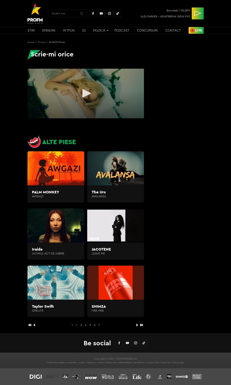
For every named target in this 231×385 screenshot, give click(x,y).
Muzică (99, 30)
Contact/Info (152, 362)
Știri (31, 30)
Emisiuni (48, 30)
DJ (84, 30)
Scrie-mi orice (57, 42)
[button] (85, 93)
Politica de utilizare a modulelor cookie (65, 362)
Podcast (121, 30)
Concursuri (147, 30)
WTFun (69, 30)
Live (198, 30)
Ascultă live (138, 362)
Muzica (42, 42)
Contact (173, 30)
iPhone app (178, 362)
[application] (85, 93)
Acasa (30, 42)
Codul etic (166, 362)
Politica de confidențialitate (119, 362)
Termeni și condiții (95, 362)
